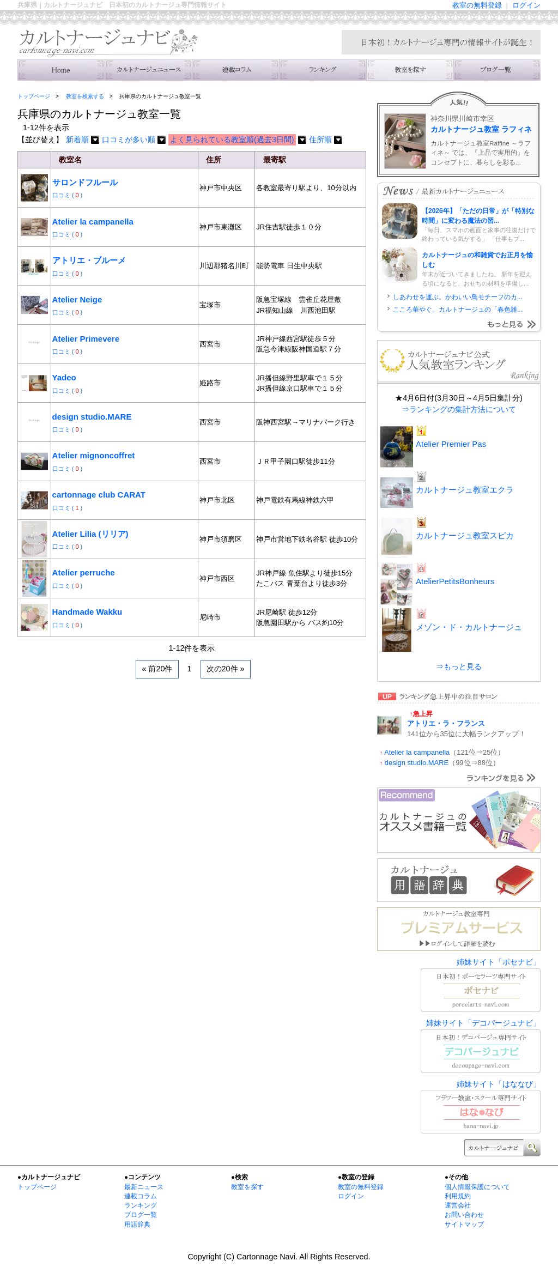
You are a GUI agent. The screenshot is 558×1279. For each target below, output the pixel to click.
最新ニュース (143, 1187)
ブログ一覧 (140, 1214)
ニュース (148, 70)
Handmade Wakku (87, 611)
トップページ (33, 96)
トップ (61, 70)
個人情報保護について (477, 1187)
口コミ (62, 195)
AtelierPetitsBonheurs (455, 581)
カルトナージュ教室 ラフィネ (481, 129)
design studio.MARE (92, 416)
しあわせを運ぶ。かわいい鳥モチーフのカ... (458, 297)
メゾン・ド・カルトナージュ (469, 627)
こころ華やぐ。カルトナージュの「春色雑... (458, 309)
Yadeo (64, 377)
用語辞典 (137, 1224)
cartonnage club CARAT (98, 494)
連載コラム (235, 70)
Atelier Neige (77, 299)
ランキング (322, 70)
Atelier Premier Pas (451, 443)
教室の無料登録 (477, 5)
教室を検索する (409, 70)
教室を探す (247, 1187)
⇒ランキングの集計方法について (459, 409)
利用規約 (458, 1196)
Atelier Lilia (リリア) (90, 533)
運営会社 (458, 1205)
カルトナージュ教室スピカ (465, 535)
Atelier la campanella (93, 221)
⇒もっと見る (459, 666)
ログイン (526, 5)
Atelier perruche (83, 572)
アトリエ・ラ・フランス (446, 723)
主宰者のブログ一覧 (497, 70)
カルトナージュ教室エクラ (465, 489)
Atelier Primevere (85, 338)
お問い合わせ (464, 1214)
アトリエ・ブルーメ (89, 260)
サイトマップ (464, 1224)
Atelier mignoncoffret (93, 455)
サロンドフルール (85, 182)
